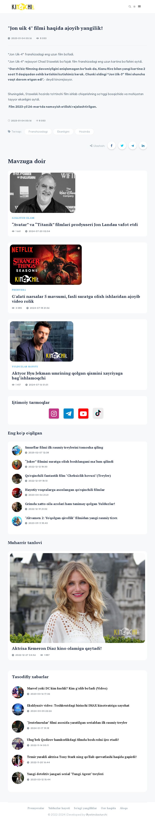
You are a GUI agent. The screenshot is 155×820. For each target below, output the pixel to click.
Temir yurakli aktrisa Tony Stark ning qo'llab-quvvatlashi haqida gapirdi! (82, 757)
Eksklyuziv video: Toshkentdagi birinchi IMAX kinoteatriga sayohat (78, 705)
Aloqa (124, 808)
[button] (138, 6)
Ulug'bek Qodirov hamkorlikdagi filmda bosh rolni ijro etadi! (73, 740)
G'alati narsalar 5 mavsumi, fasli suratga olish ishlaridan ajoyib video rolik (76, 299)
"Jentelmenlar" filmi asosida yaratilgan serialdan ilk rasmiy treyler (77, 722)
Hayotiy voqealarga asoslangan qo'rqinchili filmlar (65, 489)
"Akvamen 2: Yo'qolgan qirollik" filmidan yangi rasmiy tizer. (71, 518)
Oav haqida (108, 808)
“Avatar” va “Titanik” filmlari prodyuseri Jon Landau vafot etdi (75, 224)
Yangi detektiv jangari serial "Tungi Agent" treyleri (65, 774)
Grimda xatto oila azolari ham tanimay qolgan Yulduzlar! (70, 504)
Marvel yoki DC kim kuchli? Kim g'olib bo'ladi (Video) (67, 688)
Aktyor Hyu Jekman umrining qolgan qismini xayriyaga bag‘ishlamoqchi (67, 375)
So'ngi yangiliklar (85, 808)
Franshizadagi (38, 131)
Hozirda (84, 131)
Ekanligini (63, 131)
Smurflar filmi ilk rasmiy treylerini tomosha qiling (64, 447)
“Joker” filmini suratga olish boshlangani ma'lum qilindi (69, 461)
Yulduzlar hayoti (59, 808)
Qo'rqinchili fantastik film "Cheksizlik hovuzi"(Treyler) (68, 475)
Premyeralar (36, 808)
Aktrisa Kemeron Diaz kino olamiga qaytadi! (57, 648)
